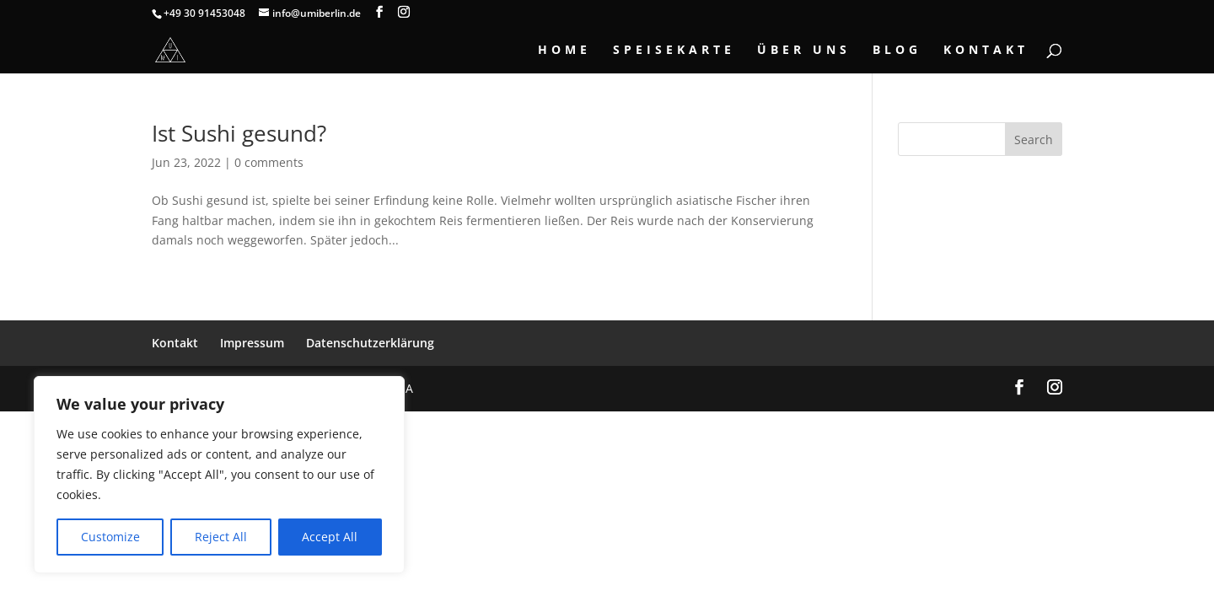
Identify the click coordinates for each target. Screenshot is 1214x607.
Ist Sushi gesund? (239, 133)
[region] (219, 474)
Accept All (329, 537)
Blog (897, 50)
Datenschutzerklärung (370, 343)
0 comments (269, 162)
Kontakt (986, 50)
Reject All (221, 537)
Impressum (252, 343)
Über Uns (804, 50)
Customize (110, 537)
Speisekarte (674, 50)
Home (564, 50)
